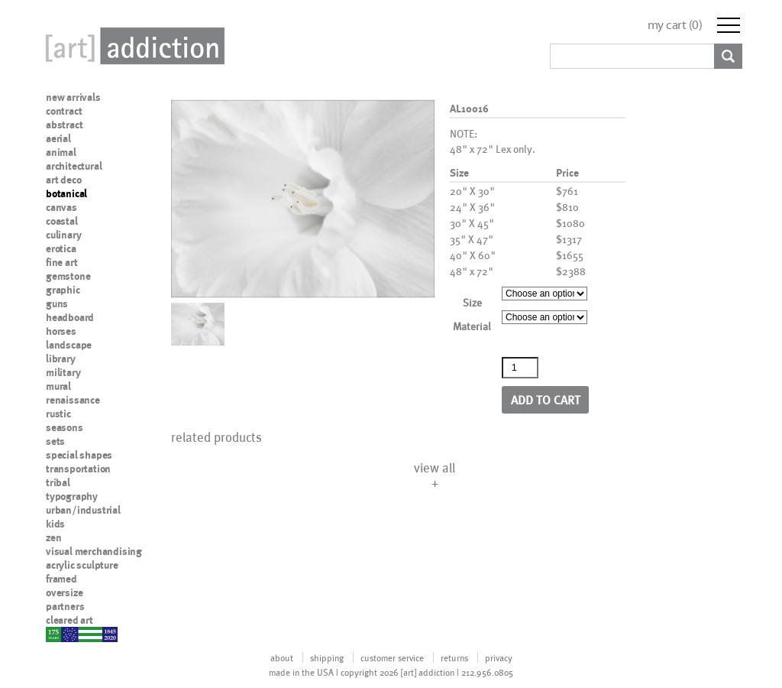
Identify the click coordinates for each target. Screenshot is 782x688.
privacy (498, 657)
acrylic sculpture (82, 565)
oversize (64, 592)
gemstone (68, 276)
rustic (58, 413)
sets (55, 441)
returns (454, 657)
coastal (62, 221)
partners (65, 606)
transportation (78, 468)
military (63, 372)
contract (64, 111)
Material (472, 326)
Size (472, 302)
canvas (61, 207)
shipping (327, 657)
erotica (61, 248)
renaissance (73, 400)
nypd (57, 634)
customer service (392, 657)
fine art (61, 262)
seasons (64, 427)
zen (53, 537)
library (61, 358)
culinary (63, 235)
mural (58, 386)
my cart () (675, 24)
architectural (74, 166)
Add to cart (545, 399)
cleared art (69, 620)
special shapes (79, 455)
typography (72, 496)
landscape (69, 345)
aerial (58, 138)
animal (61, 152)
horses (61, 331)
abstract (64, 124)
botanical (66, 193)
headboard (70, 317)
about (281, 657)
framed (61, 579)
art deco (63, 180)
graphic (63, 290)
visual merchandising (94, 551)
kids (55, 524)
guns (57, 303)
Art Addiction (132, 46)
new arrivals (73, 97)
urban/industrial (83, 510)
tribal (58, 482)
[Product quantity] (520, 367)
